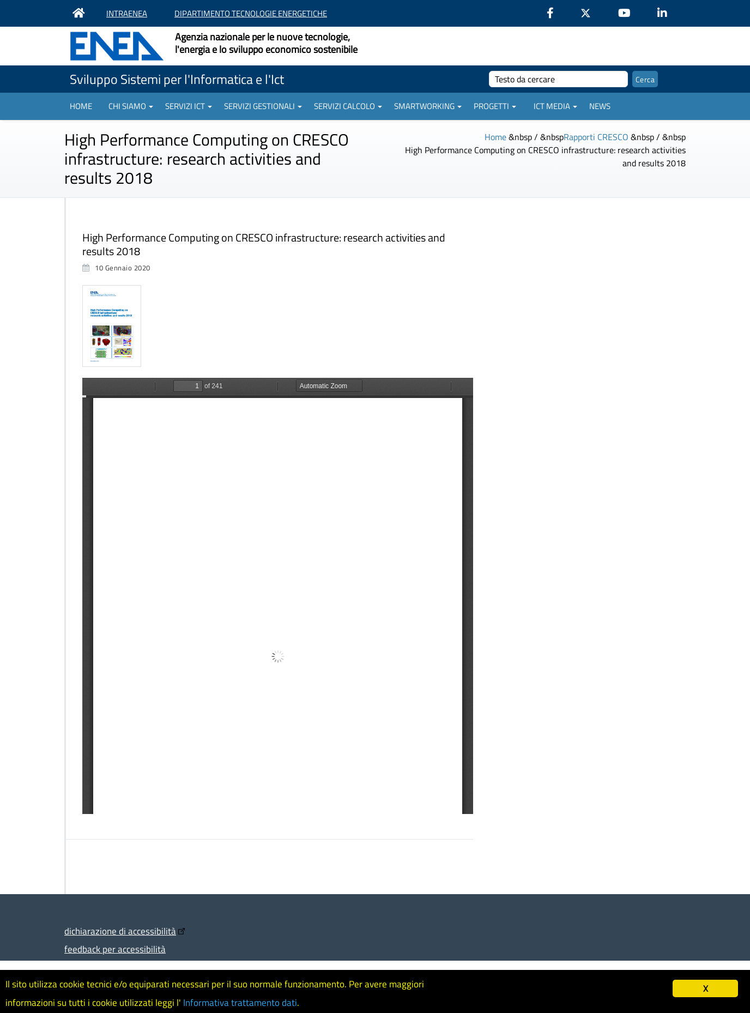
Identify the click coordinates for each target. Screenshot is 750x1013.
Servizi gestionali (263, 106)
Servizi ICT (188, 106)
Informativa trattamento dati (240, 1003)
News (599, 106)
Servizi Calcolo (348, 106)
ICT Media (555, 106)
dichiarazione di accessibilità (120, 931)
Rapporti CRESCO (596, 136)
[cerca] (558, 79)
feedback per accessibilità (115, 949)
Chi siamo (130, 106)
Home (81, 106)
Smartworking (428, 106)
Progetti (495, 106)
